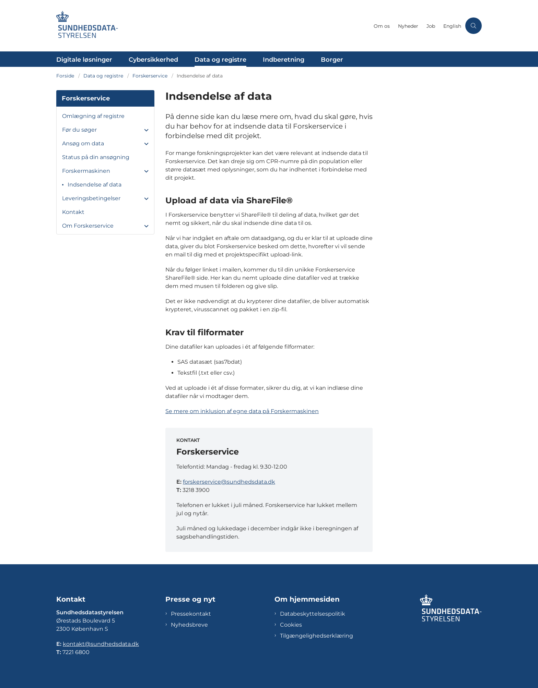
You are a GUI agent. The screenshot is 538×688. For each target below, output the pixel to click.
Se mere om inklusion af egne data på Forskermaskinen (242, 411)
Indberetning (283, 59)
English (452, 26)
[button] (145, 130)
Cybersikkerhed (153, 59)
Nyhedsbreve (189, 624)
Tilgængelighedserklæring (316, 635)
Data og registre (220, 59)
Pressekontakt (191, 614)
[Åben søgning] (473, 25)
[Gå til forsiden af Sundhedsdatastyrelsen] (213, 25)
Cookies (291, 624)
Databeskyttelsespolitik (312, 614)
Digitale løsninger (84, 59)
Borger (332, 59)
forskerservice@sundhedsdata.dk (229, 482)
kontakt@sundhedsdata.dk (101, 644)
